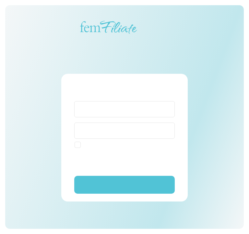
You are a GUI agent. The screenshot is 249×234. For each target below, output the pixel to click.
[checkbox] (98, 145)
